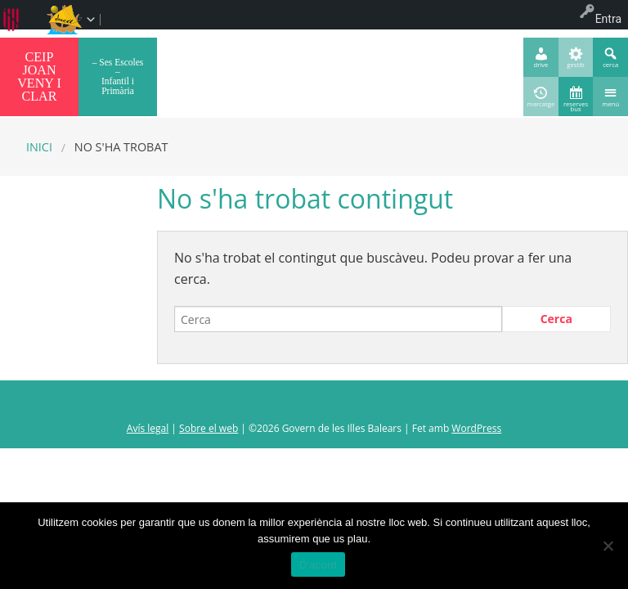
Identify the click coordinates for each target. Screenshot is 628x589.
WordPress (476, 428)
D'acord (318, 565)
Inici (39, 147)
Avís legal (147, 428)
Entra (608, 18)
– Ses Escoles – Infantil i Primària (118, 76)
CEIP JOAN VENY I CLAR (39, 76)
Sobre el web (208, 428)
